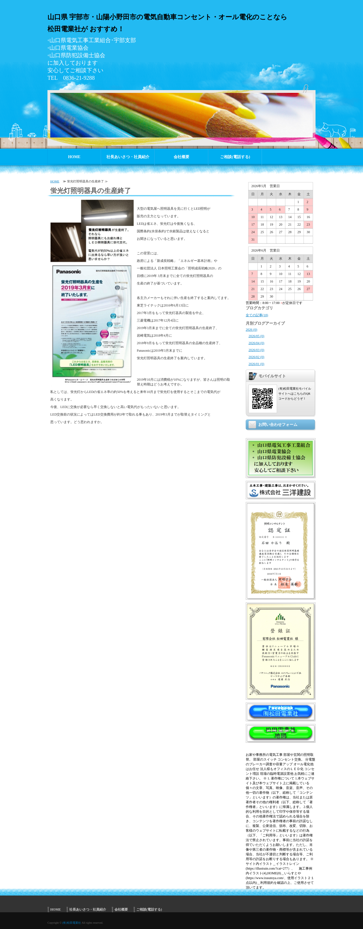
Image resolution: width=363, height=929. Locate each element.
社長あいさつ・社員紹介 (127, 157)
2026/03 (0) (256, 350)
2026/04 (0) (256, 343)
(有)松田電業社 (71, 922)
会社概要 (181, 157)
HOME (74, 157)
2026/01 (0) (256, 364)
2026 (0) (251, 330)
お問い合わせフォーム (277, 425)
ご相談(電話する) (235, 157)
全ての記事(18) (257, 315)
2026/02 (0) (256, 357)
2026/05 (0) (256, 336)
